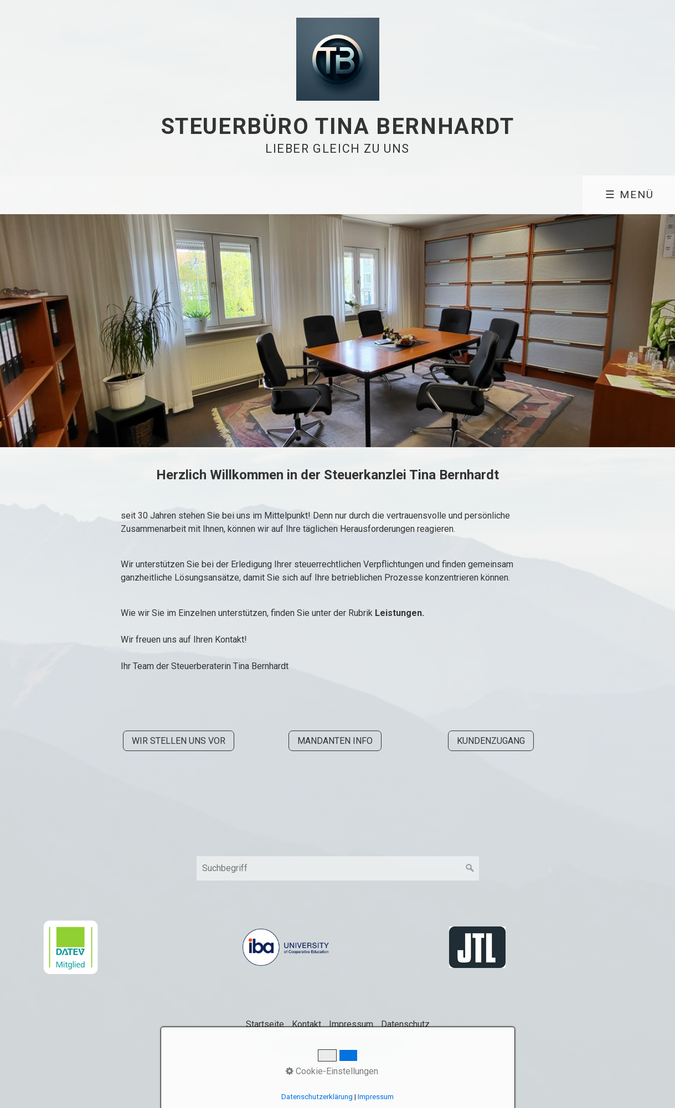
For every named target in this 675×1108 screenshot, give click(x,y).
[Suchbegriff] (338, 868)
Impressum (351, 1024)
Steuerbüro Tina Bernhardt (337, 126)
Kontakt (306, 1024)
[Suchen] (470, 868)
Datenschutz (405, 1024)
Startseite (265, 1024)
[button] (178, 741)
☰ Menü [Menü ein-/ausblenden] (629, 194)
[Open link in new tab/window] (70, 947)
